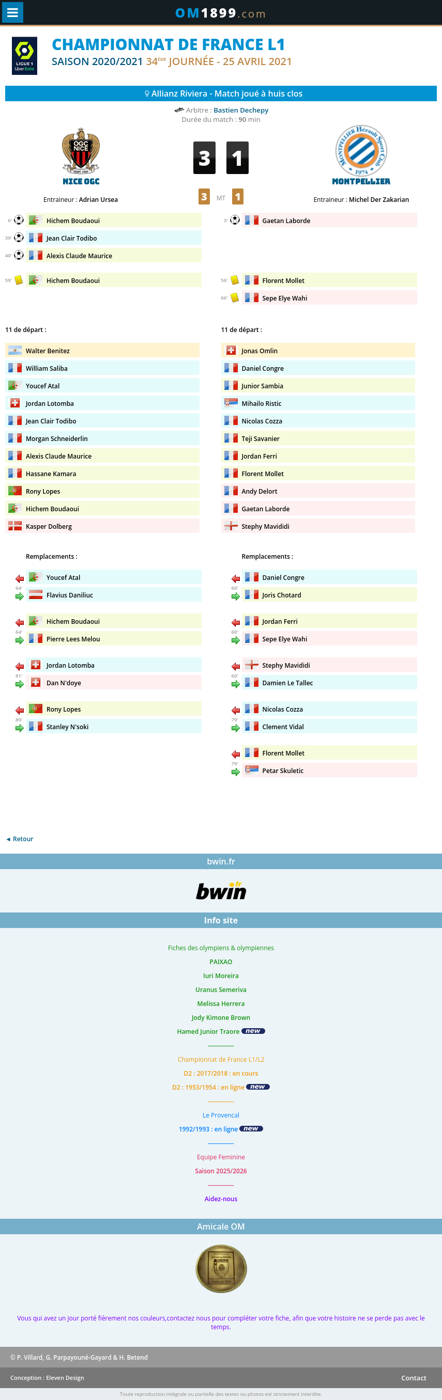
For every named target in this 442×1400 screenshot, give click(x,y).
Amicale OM (221, 1226)
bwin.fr (221, 861)
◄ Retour (19, 839)
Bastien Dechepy (241, 110)
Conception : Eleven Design (47, 1377)
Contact (413, 1377)
